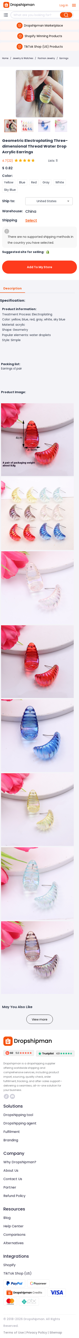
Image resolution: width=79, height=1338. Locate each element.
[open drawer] (74, 5)
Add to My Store (39, 267)
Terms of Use (13, 1332)
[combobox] (43, 201)
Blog (7, 1217)
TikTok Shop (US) (17, 1273)
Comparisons (14, 1234)
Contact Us (12, 1179)
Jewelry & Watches (23, 58)
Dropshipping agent (19, 1123)
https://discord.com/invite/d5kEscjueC (12, 1096)
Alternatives (13, 1243)
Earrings (63, 58)
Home (5, 58)
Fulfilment (11, 1131)
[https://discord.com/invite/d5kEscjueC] (12, 1096)
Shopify (9, 1265)
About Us (10, 1170)
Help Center (13, 1226)
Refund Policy (14, 1195)
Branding (10, 1140)
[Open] (68, 201)
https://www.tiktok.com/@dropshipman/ (6, 1096)
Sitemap (56, 1332)
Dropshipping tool (18, 1114)
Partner (9, 1187)
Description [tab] (12, 288)
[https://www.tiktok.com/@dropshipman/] (6, 1096)
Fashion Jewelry (46, 58)
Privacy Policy (36, 1332)
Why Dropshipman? (19, 1162)
